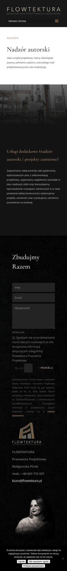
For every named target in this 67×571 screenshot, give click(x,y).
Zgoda (21, 561)
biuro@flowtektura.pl (27, 481)
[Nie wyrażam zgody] (62, 558)
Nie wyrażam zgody (39, 561)
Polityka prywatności (33, 566)
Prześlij (47, 367)
